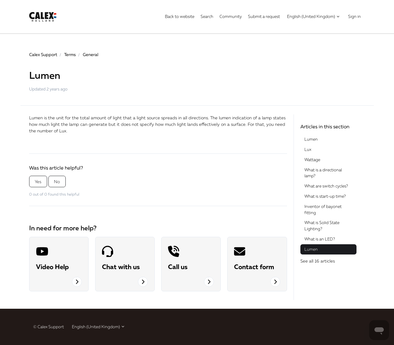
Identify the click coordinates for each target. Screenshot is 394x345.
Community (230, 16)
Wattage (312, 159)
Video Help (52, 267)
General (90, 54)
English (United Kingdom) (313, 16)
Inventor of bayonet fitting (323, 209)
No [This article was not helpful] (57, 181)
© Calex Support (48, 326)
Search (207, 16)
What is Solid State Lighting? (321, 225)
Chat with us (121, 267)
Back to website (179, 16)
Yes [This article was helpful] (38, 181)
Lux (62, 130)
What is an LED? (319, 239)
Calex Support (43, 54)
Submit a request (264, 16)
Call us (178, 267)
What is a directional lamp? (323, 173)
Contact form (254, 267)
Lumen (311, 139)
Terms (70, 54)
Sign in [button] (354, 16)
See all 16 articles (317, 260)
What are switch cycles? (326, 186)
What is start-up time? (325, 196)
